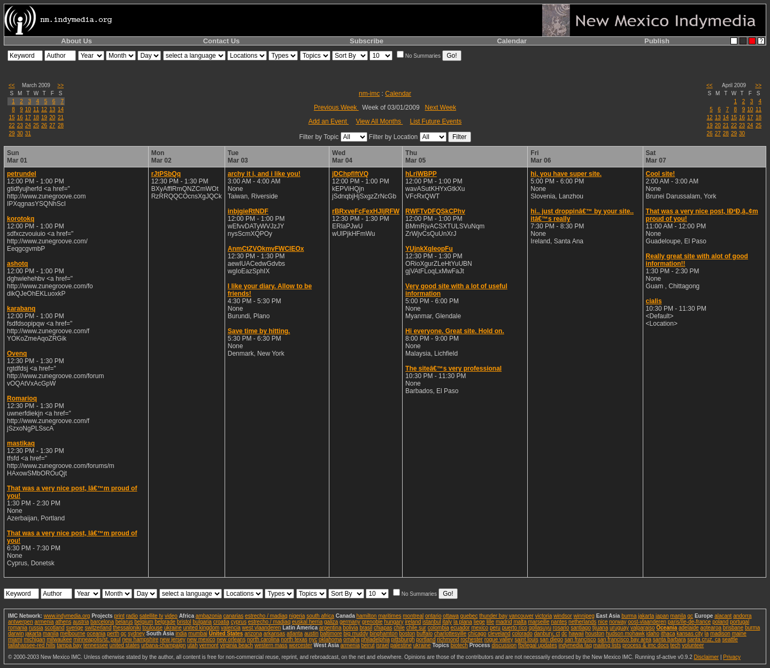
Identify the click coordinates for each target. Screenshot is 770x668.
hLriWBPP (421, 174)
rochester (471, 639)
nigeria (297, 616)
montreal (413, 616)
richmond (448, 639)
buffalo (425, 633)
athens (63, 622)
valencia (231, 628)
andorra (742, 616)
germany (350, 622)
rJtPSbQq (166, 174)
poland (720, 622)
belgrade (165, 622)
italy (447, 622)
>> (60, 85)
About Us (76, 41)
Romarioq (22, 398)
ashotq (17, 263)
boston (407, 633)
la (706, 633)
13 (52, 109)
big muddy (355, 633)
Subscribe (366, 41)
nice (602, 622)
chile (399, 628)
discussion (504, 645)
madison (720, 633)
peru (495, 628)
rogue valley (498, 639)
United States (226, 633)
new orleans (231, 639)
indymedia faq (574, 645)
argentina (330, 628)
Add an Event (329, 121)
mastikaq (21, 443)
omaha (351, 639)
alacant (723, 616)
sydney (136, 633)
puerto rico (514, 628)
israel (382, 645)
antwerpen (20, 622)
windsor (562, 616)
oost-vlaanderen (647, 622)
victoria (543, 616)
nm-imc (369, 93)
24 (28, 125)
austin (311, 633)
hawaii (575, 633)
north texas (294, 639)
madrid (504, 622)
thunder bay (493, 616)
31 (28, 133)
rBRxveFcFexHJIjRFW (365, 211)
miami (15, 639)
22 (12, 125)
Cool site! (660, 174)
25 (36, 125)
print (119, 616)
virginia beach (236, 645)
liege (479, 622)
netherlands (582, 622)
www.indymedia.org (67, 616)
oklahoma (330, 639)
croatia (221, 622)
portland (425, 639)
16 (20, 117)
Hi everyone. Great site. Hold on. (454, 331)
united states (125, 645)
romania (17, 628)
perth (113, 633)
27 (52, 125)
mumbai (197, 633)
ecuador (460, 628)
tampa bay (69, 645)
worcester (300, 645)
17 (28, 117)
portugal (739, 622)
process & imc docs (645, 645)
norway (617, 622)
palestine (401, 645)
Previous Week (336, 107)
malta (519, 622)
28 (61, 125)
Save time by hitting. (259, 331)
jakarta (646, 616)
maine (739, 633)
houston (595, 633)
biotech (459, 645)
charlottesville (450, 633)
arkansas (275, 633)
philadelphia (375, 639)
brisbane (733, 628)
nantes (559, 622)
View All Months (379, 121)
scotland (54, 628)
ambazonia (209, 616)
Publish (656, 41)
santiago (581, 628)
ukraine (173, 628)
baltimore (331, 633)
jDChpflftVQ (350, 174)
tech (675, 645)
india (181, 633)
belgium (143, 622)
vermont (209, 645)
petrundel (21, 174)
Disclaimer (706, 657)
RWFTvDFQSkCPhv (435, 211)
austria (81, 622)
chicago (477, 633)
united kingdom (201, 628)
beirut (367, 645)
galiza (331, 622)
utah (192, 645)
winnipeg (583, 616)
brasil (365, 628)
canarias (233, 616)
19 (44, 117)
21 (61, 117)
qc (691, 616)
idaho (652, 633)
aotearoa (710, 628)
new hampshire (140, 639)
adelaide (689, 628)
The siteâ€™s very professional (453, 368)
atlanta (295, 633)
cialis (654, 301)
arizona (253, 633)
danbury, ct (547, 633)
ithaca (668, 633)
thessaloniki (127, 628)
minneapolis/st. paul (96, 639)
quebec (469, 616)
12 (44, 109)
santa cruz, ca (703, 639)
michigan (34, 639)
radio (132, 616)
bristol (184, 622)
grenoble (372, 622)
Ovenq (17, 353)
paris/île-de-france (689, 622)
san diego (551, 639)
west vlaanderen (261, 628)
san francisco (580, 639)
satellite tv (151, 616)
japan (662, 616)
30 (20, 133)
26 (44, 125)
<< (12, 85)
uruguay (619, 628)
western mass (271, 645)
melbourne (72, 633)
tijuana (600, 628)
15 (12, 117)
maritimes (389, 616)
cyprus (238, 622)
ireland (413, 622)
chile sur (416, 628)
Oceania (666, 628)
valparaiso (642, 628)
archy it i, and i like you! (264, 174)
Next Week (440, 107)
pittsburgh (403, 639)
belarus (124, 622)
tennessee (95, 645)
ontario (433, 616)
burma (628, 616)
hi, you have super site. (566, 174)
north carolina (263, 639)
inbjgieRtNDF (248, 211)
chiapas (383, 628)
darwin (16, 633)
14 (61, 109)
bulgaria (202, 622)
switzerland (97, 628)
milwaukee (59, 639)
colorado (522, 633)
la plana (462, 622)
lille (490, 622)
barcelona (102, 622)
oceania (96, 633)
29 (12, 133)
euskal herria (307, 622)
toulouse (152, 628)
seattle (729, 639)
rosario (561, 628)
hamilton (367, 616)
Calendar (512, 41)
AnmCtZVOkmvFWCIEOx (266, 248)
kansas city (689, 633)
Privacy (732, 657)
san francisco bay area (624, 639)
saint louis (526, 639)
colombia (438, 628)
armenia (43, 622)
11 (36, 109)
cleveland (499, 633)
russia (36, 628)
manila (678, 616)
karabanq (21, 308)
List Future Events (436, 121)
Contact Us (221, 41)
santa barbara (669, 639)
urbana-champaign (163, 645)
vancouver (521, 616)
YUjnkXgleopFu (429, 248)
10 (28, 109)
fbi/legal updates (537, 645)
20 (52, 117)
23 (20, 125)
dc (564, 633)
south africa (320, 616)
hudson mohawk (625, 633)
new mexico (201, 639)
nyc (313, 639)
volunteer (693, 645)
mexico (479, 628)
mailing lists (607, 645)
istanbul (431, 622)
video (171, 616)
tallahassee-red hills (31, 645)
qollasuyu (540, 628)
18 (36, 117)
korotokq (20, 218)
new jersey (173, 639)
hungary (393, 622)
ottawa (450, 616)
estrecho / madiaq (266, 616)
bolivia (350, 628)
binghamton (383, 633)
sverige (74, 628)
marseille (538, 622)
